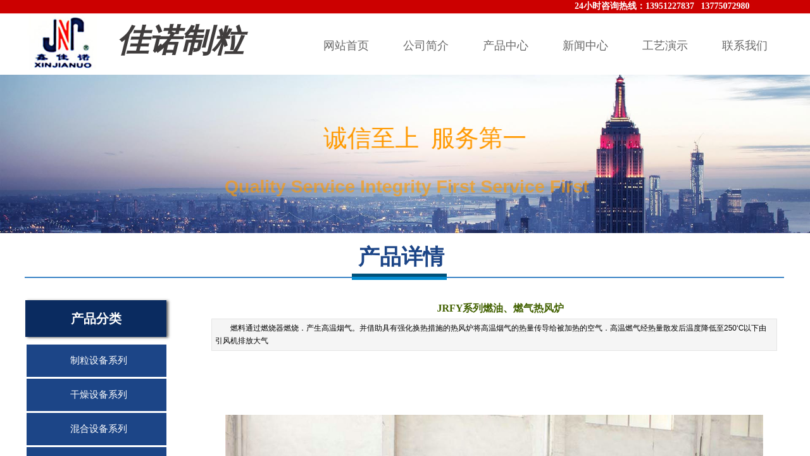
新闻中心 (585, 45)
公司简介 (426, 45)
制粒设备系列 (98, 360)
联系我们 (745, 45)
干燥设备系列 (98, 395)
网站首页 (346, 45)
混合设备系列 (98, 429)
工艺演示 (665, 45)
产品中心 (505, 45)
